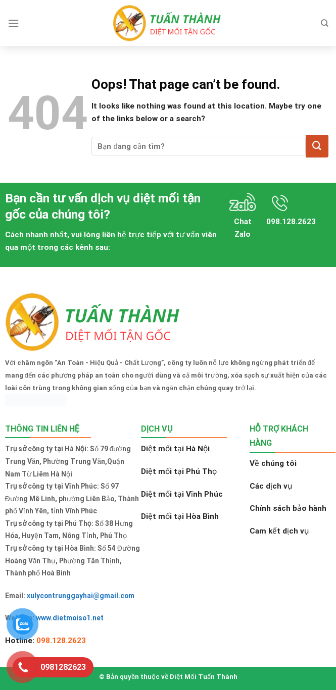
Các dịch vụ (271, 486)
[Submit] (317, 146)
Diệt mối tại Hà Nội (175, 448)
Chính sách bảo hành (288, 508)
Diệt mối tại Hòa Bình (180, 516)
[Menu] (13, 23)
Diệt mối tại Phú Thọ (179, 471)
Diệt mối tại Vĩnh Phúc (182, 494)
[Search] (324, 23)
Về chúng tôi (273, 463)
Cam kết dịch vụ (279, 531)
